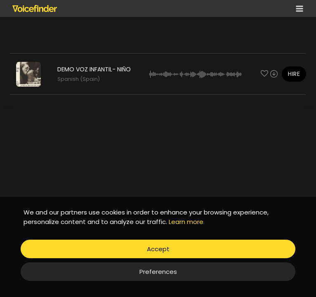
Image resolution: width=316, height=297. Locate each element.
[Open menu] (298, 8)
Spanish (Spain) (78, 78)
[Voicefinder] (34, 8)
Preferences (158, 271)
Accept (158, 249)
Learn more (186, 221)
